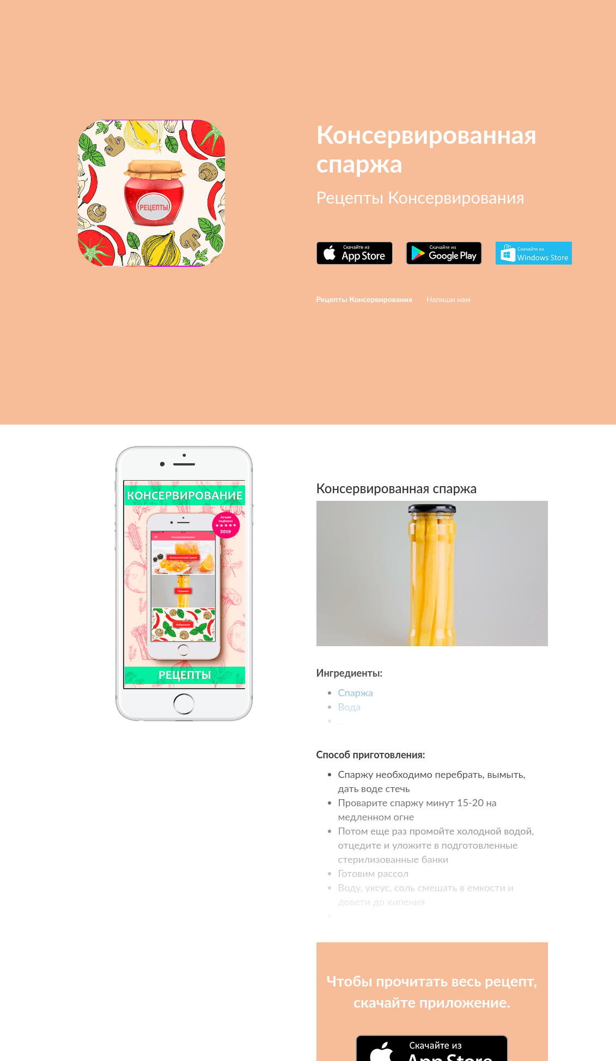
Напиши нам (448, 299)
